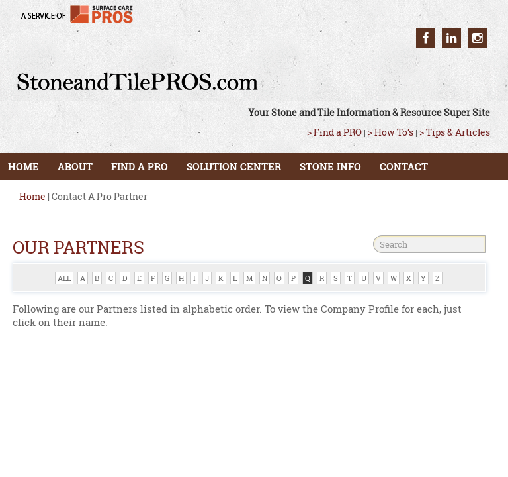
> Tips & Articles (454, 132)
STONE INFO (330, 166)
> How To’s (390, 132)
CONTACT (404, 166)
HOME (23, 166)
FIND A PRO (139, 166)
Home (32, 196)
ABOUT (75, 166)
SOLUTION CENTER (234, 166)
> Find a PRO (334, 132)
